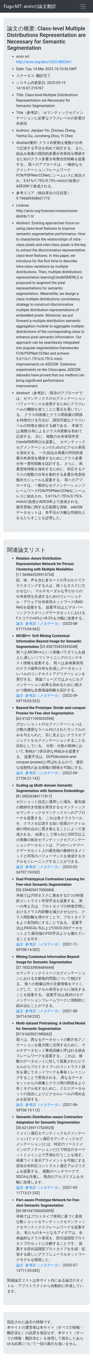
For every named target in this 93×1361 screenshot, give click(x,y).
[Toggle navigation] (83, 6)
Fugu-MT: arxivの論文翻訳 (30, 6)
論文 (19, 623)
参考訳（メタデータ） (43, 623)
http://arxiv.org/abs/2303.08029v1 (44, 62)
